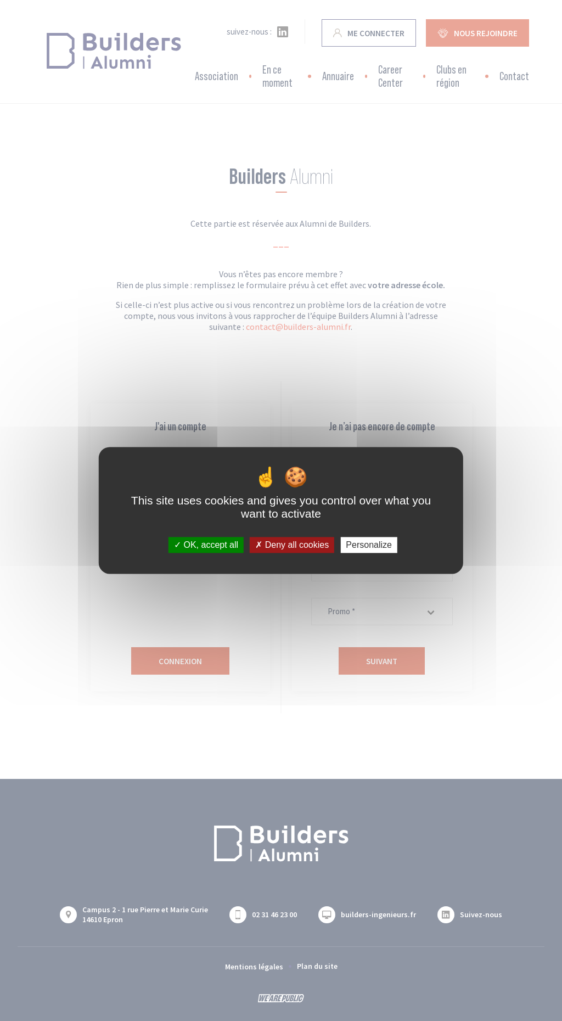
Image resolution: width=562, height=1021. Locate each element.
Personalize (369, 544)
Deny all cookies (292, 544)
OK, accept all (206, 544)
